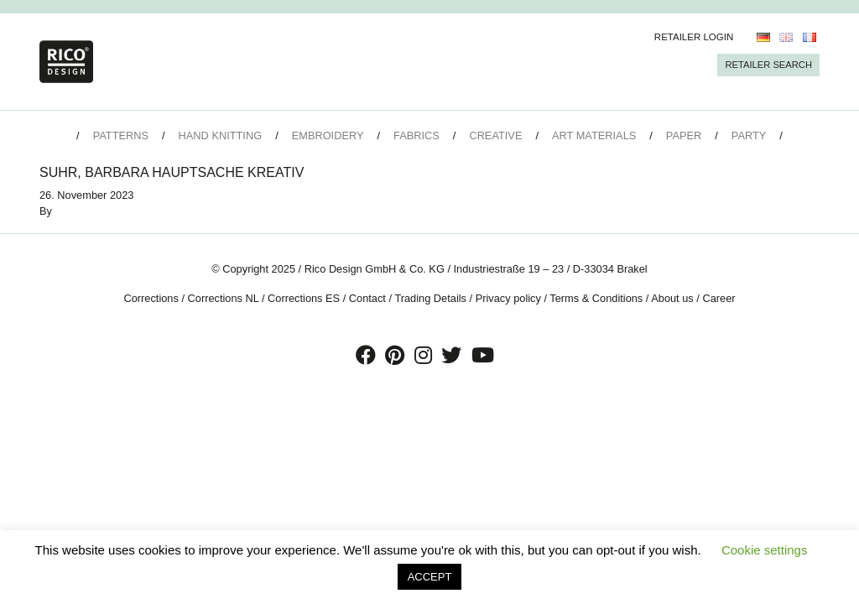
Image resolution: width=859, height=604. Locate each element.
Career (718, 298)
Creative (495, 135)
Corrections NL (223, 298)
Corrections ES (304, 298)
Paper (683, 135)
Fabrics (416, 135)
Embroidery (328, 135)
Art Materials (594, 135)
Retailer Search (768, 65)
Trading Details (430, 298)
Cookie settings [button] (764, 550)
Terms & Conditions (596, 298)
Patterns (120, 135)
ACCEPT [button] (430, 576)
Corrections (150, 298)
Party (748, 135)
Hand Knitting (221, 135)
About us (672, 298)
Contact (367, 298)
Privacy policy (508, 298)
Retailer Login (694, 37)
